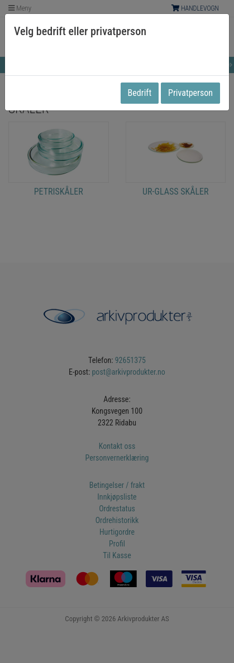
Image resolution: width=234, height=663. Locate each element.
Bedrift (140, 93)
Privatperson (190, 93)
